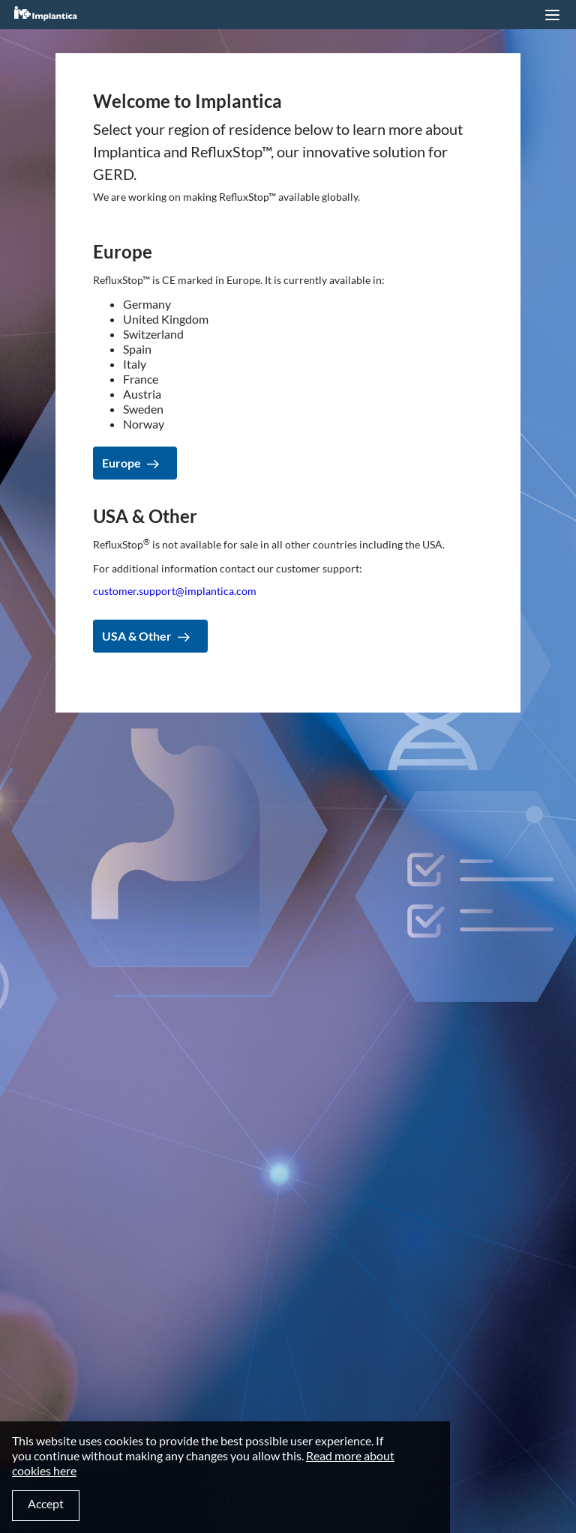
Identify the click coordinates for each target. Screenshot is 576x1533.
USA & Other (137, 636)
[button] (552, 15)
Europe (121, 463)
